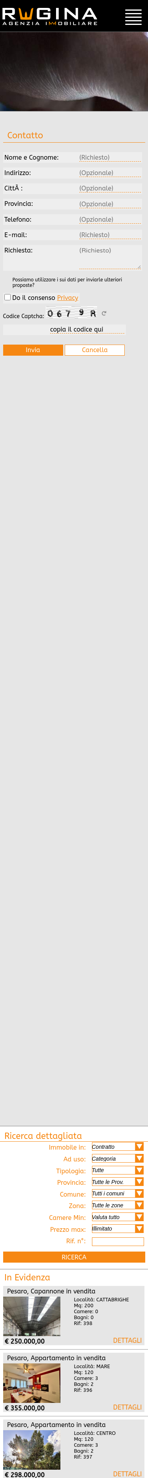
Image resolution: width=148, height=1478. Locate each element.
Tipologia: (100, 1170)
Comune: (102, 1193)
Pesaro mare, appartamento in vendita (127, 1407)
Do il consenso (41, 298)
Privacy (68, 298)
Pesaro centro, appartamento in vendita (127, 1473)
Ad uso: (104, 1158)
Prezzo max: (97, 1228)
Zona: (106, 1205)
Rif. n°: (105, 1241)
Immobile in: (96, 1146)
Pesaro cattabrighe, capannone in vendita (127, 1340)
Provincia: (100, 1181)
